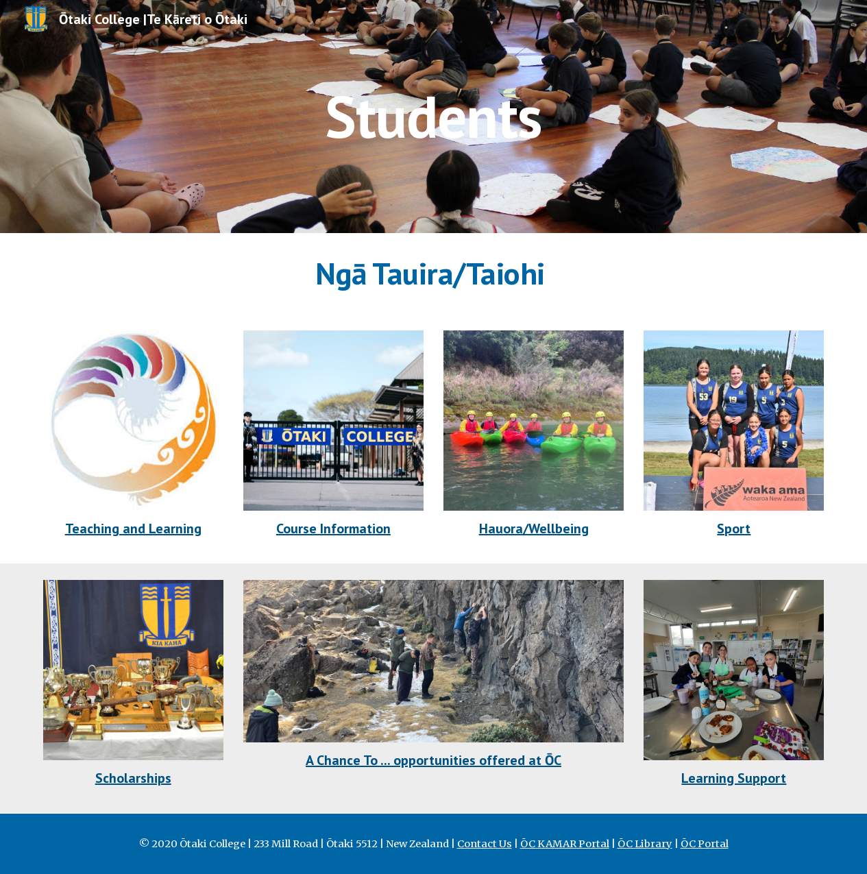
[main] (433, 116)
